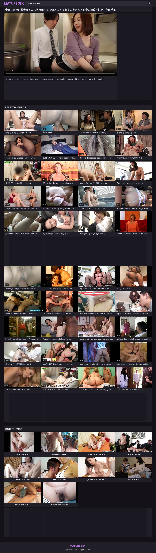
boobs (100, 79)
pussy (17, 79)
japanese (34, 79)
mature (9, 79)
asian (25, 79)
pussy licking (73, 79)
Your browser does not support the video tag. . (60, 44)
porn (84, 79)
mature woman (47, 79)
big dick (92, 79)
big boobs (61, 79)
